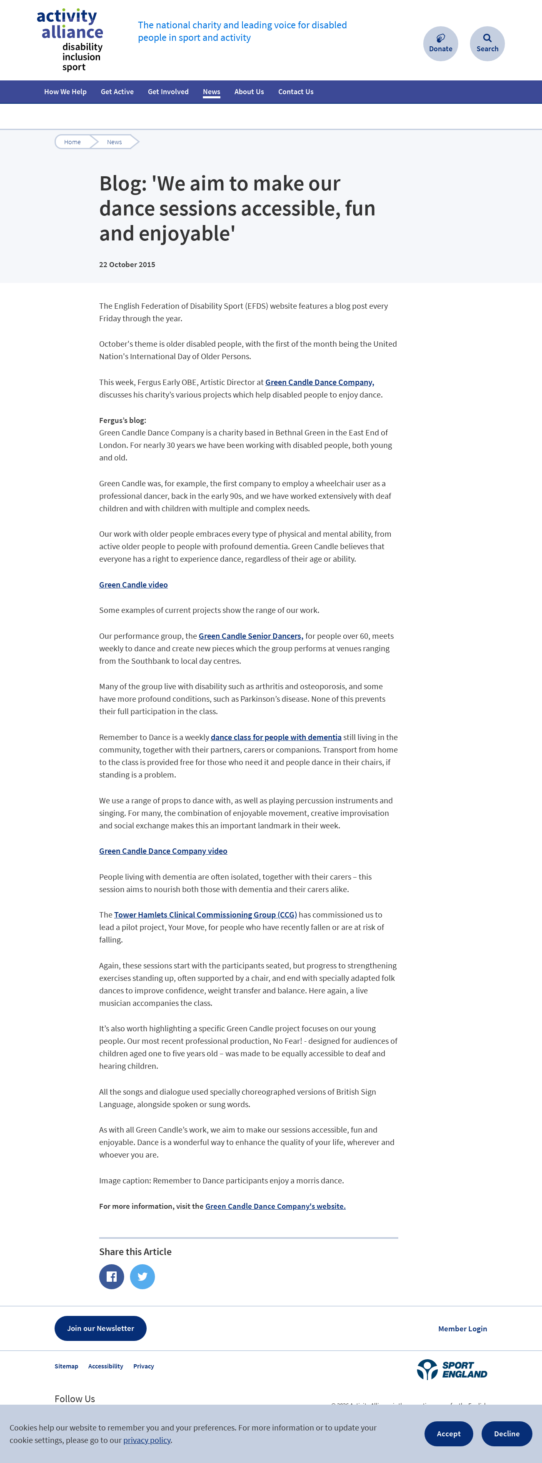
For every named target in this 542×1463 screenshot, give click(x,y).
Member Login (462, 1328)
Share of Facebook (111, 1276)
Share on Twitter (142, 1276)
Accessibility (105, 1366)
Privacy (143, 1366)
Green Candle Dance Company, (320, 382)
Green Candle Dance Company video (163, 850)
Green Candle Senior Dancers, (251, 635)
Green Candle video (133, 584)
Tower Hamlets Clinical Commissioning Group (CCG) (205, 914)
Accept (449, 1433)
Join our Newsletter (100, 1328)
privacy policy (146, 1440)
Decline (507, 1433)
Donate (440, 48)
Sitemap (66, 1366)
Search (488, 48)
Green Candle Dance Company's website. (275, 1206)
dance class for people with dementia (276, 737)
